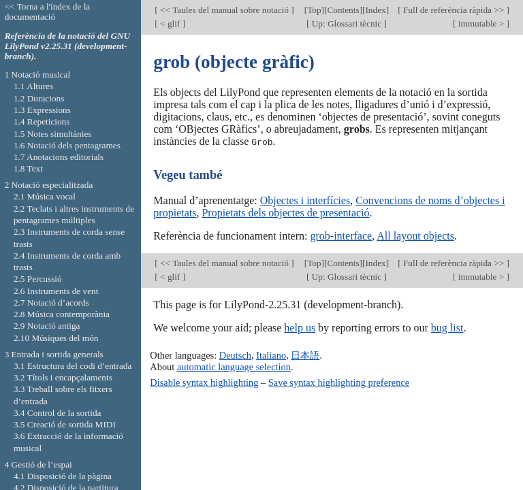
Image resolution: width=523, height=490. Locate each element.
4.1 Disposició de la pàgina (63, 476)
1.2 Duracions (39, 98)
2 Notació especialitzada (49, 185)
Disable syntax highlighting (204, 381)
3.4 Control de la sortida (57, 413)
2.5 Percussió (38, 279)
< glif (170, 23)
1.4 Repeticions (42, 121)
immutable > (481, 23)
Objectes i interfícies (305, 200)
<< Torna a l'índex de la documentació (48, 11)
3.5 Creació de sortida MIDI (65, 424)
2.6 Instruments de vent (56, 291)
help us (299, 327)
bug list (447, 327)
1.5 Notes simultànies (53, 134)
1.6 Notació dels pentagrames (67, 145)
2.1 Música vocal (45, 196)
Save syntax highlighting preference (338, 381)
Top (314, 10)
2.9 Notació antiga (47, 326)
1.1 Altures (33, 86)
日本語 (305, 355)
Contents (343, 10)
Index (375, 10)
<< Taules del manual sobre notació (224, 10)
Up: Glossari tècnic (346, 23)
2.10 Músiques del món (56, 338)
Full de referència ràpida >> (454, 10)
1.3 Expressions (42, 110)
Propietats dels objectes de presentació (285, 212)
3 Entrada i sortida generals (54, 354)
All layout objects (415, 235)
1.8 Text (28, 168)
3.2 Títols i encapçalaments (63, 377)
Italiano (271, 355)
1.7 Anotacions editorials (59, 157)
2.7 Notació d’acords (51, 302)
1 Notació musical (38, 74)
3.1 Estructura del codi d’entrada (73, 366)
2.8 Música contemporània (62, 314)
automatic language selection (234, 366)
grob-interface (341, 235)
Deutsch (235, 355)
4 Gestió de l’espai (38, 464)
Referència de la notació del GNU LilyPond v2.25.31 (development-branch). (68, 46)
